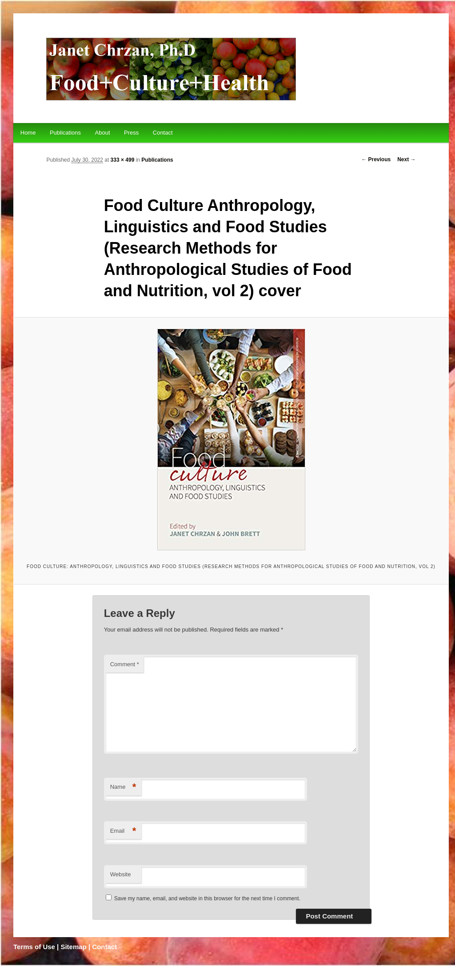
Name (123, 787)
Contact (163, 132)
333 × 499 (123, 160)
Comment (124, 664)
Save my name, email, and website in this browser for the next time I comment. (207, 898)
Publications (65, 132)
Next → (406, 159)
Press (131, 132)
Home (28, 132)
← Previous (376, 159)
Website (120, 874)
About (102, 132)
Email (123, 831)
